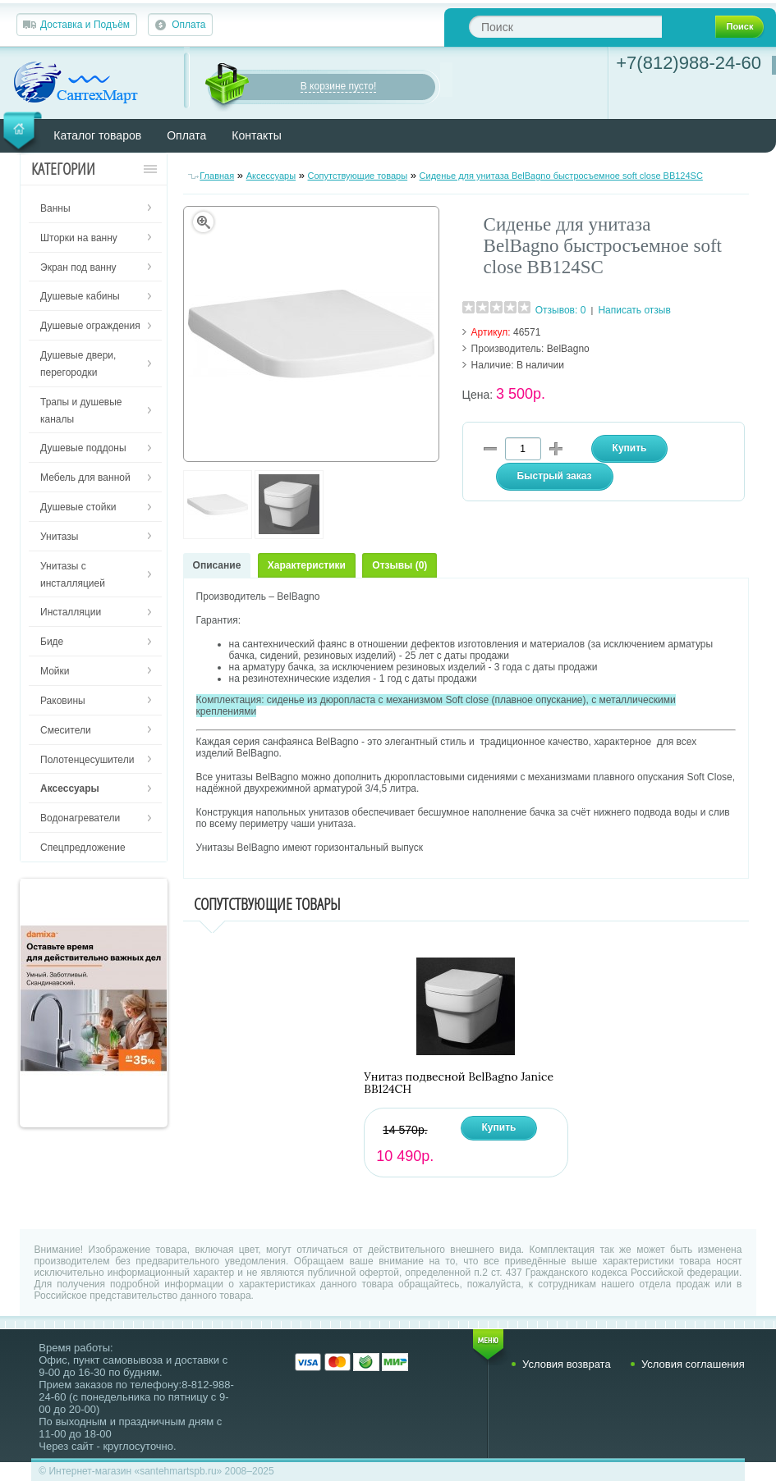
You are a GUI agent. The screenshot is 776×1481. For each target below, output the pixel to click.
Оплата (188, 24)
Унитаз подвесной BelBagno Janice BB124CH (458, 1083)
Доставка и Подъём (85, 24)
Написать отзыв (634, 310)
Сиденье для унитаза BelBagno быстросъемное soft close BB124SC (561, 176)
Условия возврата (566, 1364)
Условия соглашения (693, 1364)
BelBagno (568, 348)
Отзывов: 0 (560, 310)
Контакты (256, 135)
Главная (217, 176)
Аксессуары (271, 176)
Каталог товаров (97, 135)
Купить (499, 1127)
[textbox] (565, 27)
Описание (217, 565)
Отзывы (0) (399, 565)
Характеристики (307, 565)
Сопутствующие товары (358, 176)
